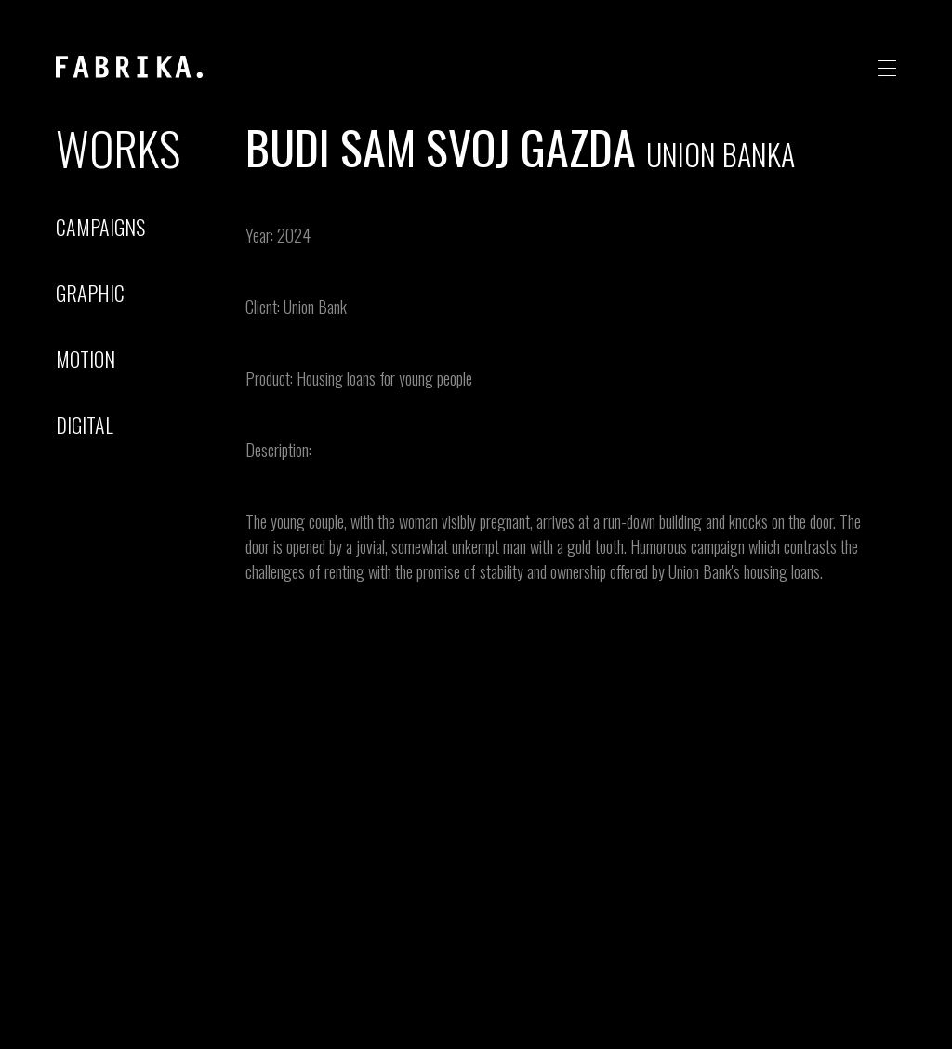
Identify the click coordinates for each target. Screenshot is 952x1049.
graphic (90, 292)
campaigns (100, 226)
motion (85, 358)
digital (84, 424)
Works (118, 146)
